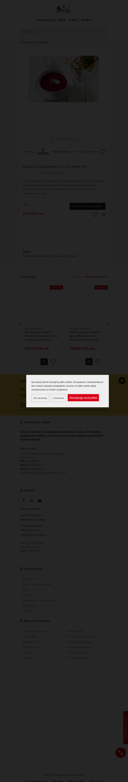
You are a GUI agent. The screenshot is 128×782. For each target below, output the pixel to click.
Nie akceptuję (40, 398)
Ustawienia (58, 398)
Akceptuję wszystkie (83, 397)
